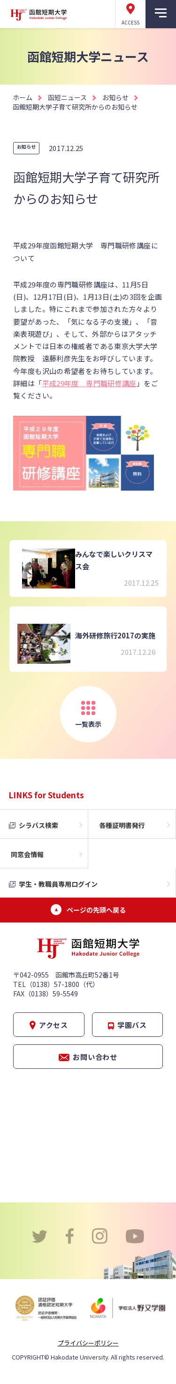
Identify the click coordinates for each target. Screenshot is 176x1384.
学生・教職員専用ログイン (58, 884)
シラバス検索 (38, 825)
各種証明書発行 (122, 825)
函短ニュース (67, 97)
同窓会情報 (27, 854)
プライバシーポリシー (88, 1342)
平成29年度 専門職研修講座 (89, 383)
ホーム (22, 97)
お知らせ (115, 97)
